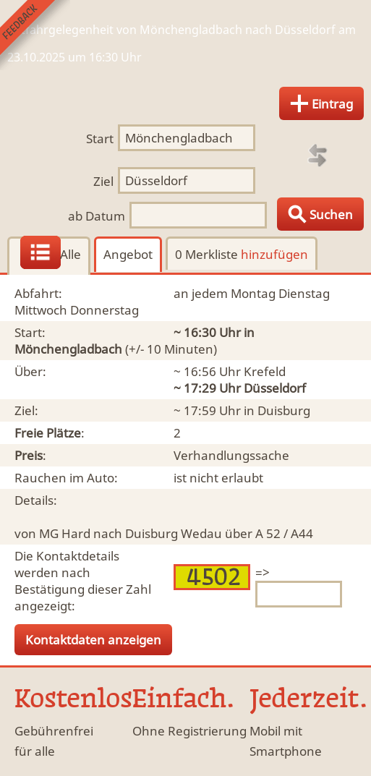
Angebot (128, 254)
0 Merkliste (241, 254)
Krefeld (265, 371)
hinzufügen (274, 254)
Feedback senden (35, 35)
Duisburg (283, 410)
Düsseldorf (275, 388)
